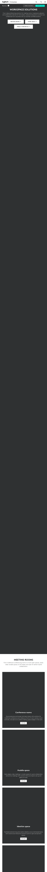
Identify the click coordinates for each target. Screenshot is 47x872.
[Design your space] (29, 6)
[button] (5, 6)
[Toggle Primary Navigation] (45, 2)
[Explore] (23, 723)
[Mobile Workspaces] (23, 27)
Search (36, 2)
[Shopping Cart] (40, 2)
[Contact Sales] (40, 6)
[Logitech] (10, 2)
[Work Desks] (32, 22)
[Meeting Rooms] (16, 22)
